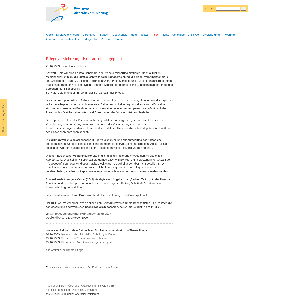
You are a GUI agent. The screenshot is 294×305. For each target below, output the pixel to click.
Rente (165, 34)
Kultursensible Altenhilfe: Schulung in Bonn (88, 234)
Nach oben (54, 267)
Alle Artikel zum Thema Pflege (64, 250)
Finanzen (103, 34)
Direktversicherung (68, 34)
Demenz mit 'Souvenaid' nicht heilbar (84, 238)
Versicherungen (212, 34)
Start (63, 285)
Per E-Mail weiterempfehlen (103, 267)
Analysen (51, 39)
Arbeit (49, 34)
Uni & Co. (194, 34)
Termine (119, 39)
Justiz (144, 34)
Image (134, 34)
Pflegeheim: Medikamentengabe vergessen (88, 242)
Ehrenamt (88, 34)
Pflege (155, 34)
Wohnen (230, 34)
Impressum (63, 289)
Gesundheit (119, 34)
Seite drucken (74, 267)
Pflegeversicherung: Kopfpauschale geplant (81, 213)
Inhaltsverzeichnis (104, 285)
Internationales (69, 39)
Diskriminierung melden (3, 117)
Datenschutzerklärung (85, 289)
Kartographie (90, 39)
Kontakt (50, 289)
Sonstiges (178, 34)
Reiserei (106, 39)
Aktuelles (86, 285)
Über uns (73, 285)
